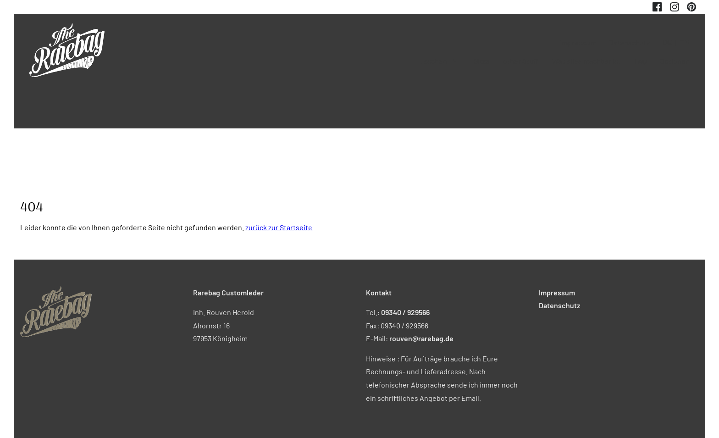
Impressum (578, 42)
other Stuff (521, 60)
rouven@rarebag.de (421, 338)
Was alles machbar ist (586, 60)
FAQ (640, 60)
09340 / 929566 (405, 312)
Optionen (675, 60)
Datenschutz (629, 42)
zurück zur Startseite (278, 227)
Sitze (482, 60)
